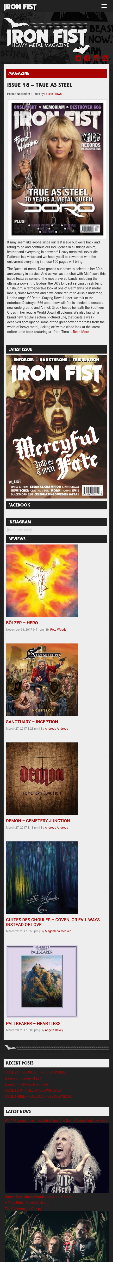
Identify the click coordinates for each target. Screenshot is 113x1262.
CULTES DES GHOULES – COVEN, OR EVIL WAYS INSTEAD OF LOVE (53, 922)
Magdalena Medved (58, 931)
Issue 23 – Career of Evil (23, 1078)
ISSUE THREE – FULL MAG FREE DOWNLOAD (38, 1096)
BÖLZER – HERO (22, 622)
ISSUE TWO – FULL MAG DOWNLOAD (33, 1090)
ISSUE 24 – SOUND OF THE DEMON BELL (36, 1072)
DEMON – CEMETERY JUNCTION (38, 820)
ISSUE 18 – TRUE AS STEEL (39, 86)
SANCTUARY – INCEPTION (32, 721)
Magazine (18, 74)
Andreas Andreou (56, 728)
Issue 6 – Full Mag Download (26, 1084)
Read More (81, 332)
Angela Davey (54, 1030)
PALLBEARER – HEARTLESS (33, 1023)
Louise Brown (53, 94)
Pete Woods (58, 629)
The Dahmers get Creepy (23, 1209)
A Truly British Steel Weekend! (27, 1203)
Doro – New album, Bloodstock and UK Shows (39, 1197)
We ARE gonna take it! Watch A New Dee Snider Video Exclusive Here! (56, 1121)
